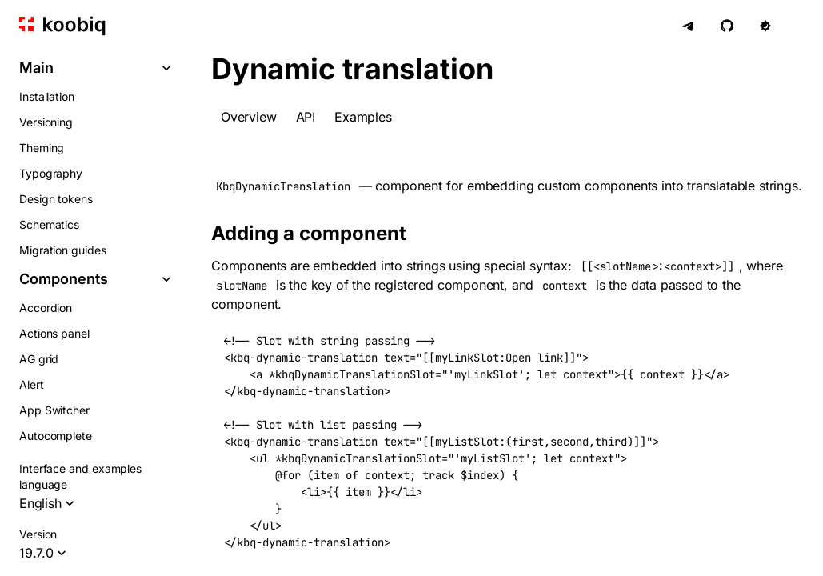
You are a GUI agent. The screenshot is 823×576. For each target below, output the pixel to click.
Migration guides (62, 250)
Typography (50, 173)
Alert (31, 384)
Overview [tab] (249, 117)
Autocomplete (55, 435)
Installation (46, 96)
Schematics (49, 224)
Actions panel (54, 333)
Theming (41, 147)
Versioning (46, 122)
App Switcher (54, 410)
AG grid (38, 359)
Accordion (45, 307)
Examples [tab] (363, 117)
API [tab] (305, 117)
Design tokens (56, 199)
